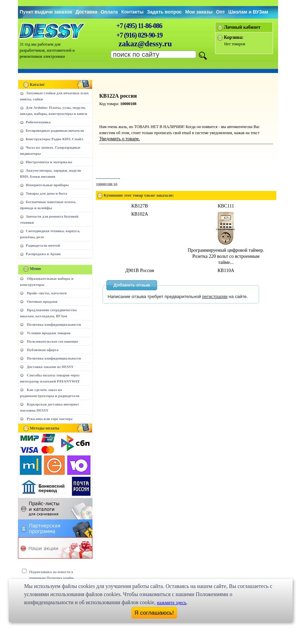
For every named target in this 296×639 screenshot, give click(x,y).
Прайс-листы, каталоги (46, 293)
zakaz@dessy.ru (145, 44)
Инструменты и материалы (49, 162)
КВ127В (139, 205)
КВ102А (139, 214)
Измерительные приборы (47, 185)
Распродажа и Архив (43, 254)
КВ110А (225, 270)
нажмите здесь (171, 602)
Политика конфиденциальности (54, 324)
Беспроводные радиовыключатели (55, 130)
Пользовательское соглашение (52, 341)
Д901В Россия (139, 270)
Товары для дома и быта (46, 193)
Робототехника (38, 122)
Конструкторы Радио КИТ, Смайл (54, 139)
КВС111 (226, 205)
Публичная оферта (42, 350)
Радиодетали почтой (43, 245)
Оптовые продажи (42, 301)
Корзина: (234, 37)
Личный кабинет (242, 27)
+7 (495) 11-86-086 (139, 25)
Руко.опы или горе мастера (49, 419)
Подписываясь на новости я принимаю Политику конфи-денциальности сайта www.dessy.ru (56, 578)
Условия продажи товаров (48, 333)
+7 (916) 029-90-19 (139, 35)
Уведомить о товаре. (119, 138)
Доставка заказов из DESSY (50, 367)
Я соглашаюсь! (154, 613)
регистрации (215, 296)
